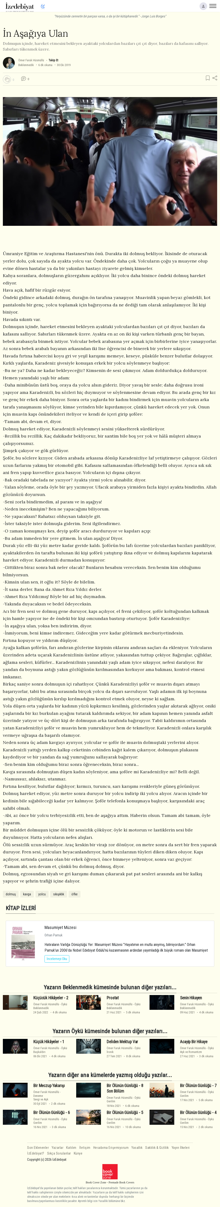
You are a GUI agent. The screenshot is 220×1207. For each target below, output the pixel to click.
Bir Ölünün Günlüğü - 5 (125, 1112)
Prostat (113, 998)
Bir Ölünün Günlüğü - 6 (51, 1112)
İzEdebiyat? (35, 1153)
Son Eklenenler (38, 1148)
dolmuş (11, 894)
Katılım (71, 1148)
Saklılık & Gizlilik (157, 1148)
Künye (78, 1153)
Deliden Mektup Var (122, 1041)
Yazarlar (57, 1148)
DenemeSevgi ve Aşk (40, 1097)
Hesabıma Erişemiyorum (111, 1148)
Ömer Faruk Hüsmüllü (31, 60)
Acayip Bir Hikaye (193, 1041)
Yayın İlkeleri (181, 1148)
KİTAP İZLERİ (21, 908)
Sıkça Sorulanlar (59, 1153)
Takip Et (53, 60)
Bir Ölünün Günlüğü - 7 (198, 1085)
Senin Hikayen (191, 998)
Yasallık (136, 1148)
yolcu (42, 894)
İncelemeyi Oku (57, 959)
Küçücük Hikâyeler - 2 (50, 998)
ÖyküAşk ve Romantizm (197, 1049)
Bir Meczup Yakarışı (49, 1085)
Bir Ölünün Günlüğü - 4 (198, 1112)
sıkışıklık (58, 894)
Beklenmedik (26, 65)
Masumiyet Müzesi (60, 927)
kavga (27, 894)
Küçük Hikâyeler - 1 (48, 1041)
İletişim (84, 1148)
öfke (74, 894)
